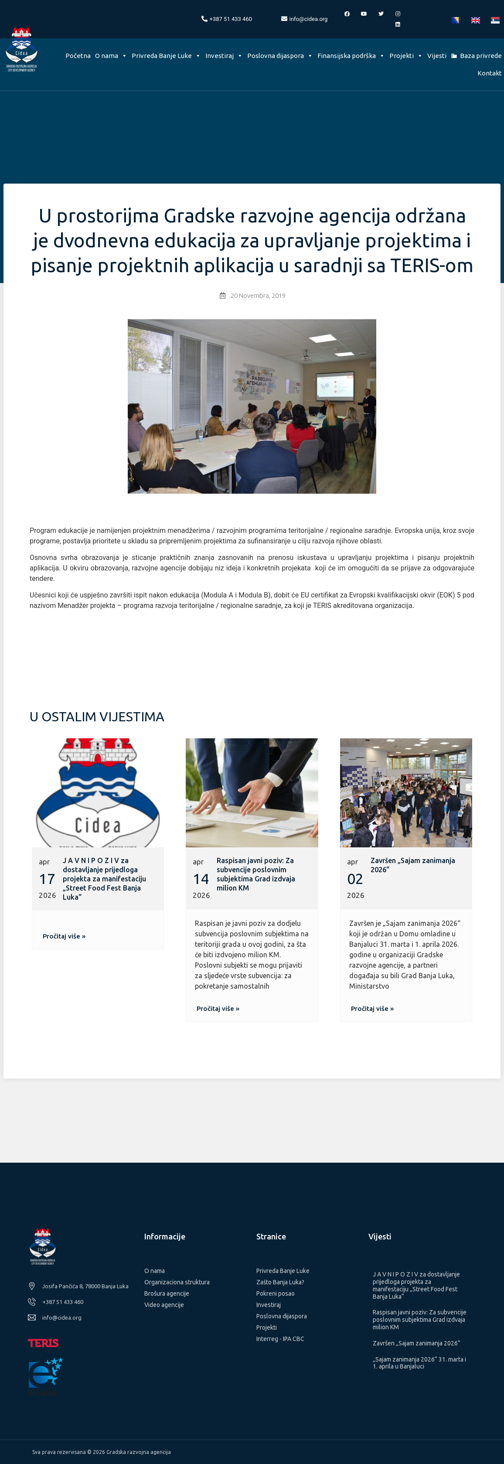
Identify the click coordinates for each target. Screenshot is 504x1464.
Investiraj (224, 55)
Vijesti (436, 55)
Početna (78, 55)
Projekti (406, 55)
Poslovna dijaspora (280, 55)
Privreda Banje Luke (166, 55)
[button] (64, 936)
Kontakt (489, 73)
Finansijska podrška (351, 55)
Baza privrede (481, 55)
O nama (111, 55)
